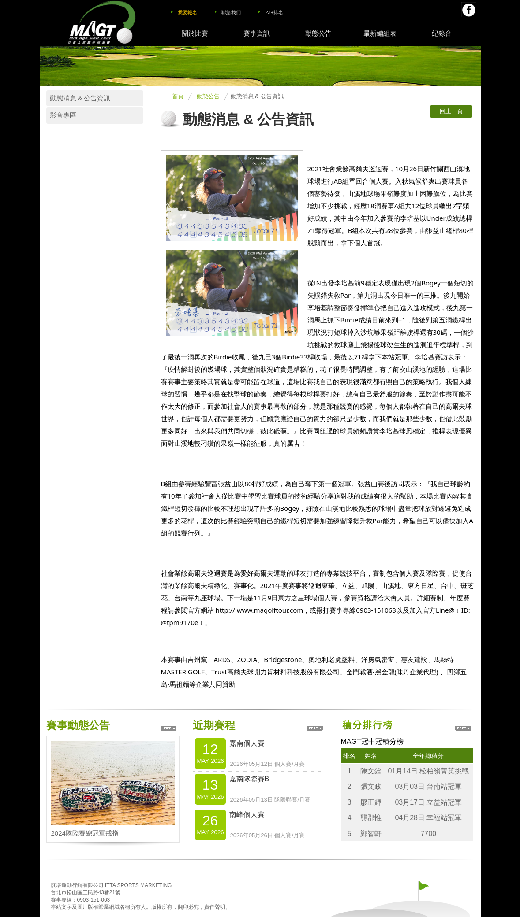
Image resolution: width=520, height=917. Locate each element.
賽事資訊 (256, 33)
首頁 (177, 96)
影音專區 (63, 115)
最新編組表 (380, 33)
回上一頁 (451, 111)
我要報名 (187, 12)
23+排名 (274, 12)
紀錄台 (442, 33)
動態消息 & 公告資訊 (80, 98)
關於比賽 (195, 33)
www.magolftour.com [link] (270, 610)
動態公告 (318, 33)
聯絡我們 (231, 12)
